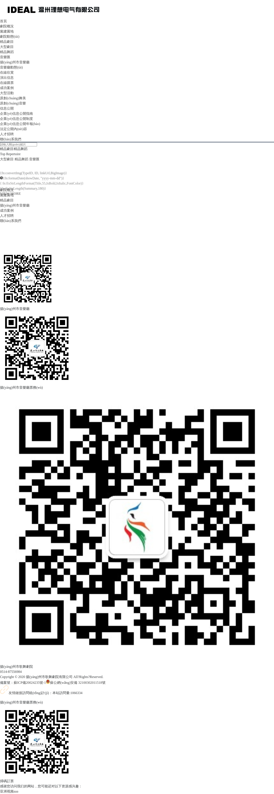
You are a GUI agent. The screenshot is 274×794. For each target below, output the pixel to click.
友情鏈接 (11, 693)
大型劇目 (7, 47)
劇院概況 (7, 26)
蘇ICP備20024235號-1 (30, 682)
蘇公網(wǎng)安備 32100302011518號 (76, 682)
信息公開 (7, 108)
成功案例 (7, 88)
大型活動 (7, 93)
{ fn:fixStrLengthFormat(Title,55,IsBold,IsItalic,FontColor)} (41, 189)
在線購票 (7, 83)
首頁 (3, 21)
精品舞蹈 (7, 52)
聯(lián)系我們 (10, 139)
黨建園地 (7, 31)
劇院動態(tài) (9, 36)
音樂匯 (5, 57)
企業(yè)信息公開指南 (16, 113)
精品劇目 (7, 41)
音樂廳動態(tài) (11, 67)
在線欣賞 (7, 72)
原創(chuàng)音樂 (13, 103)
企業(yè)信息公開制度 (16, 118)
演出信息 (7, 77)
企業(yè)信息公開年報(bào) (20, 124)
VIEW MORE (10, 199)
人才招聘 (7, 134)
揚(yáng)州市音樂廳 (15, 62)
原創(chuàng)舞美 (13, 98)
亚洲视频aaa (9, 791)
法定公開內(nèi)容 (13, 129)
